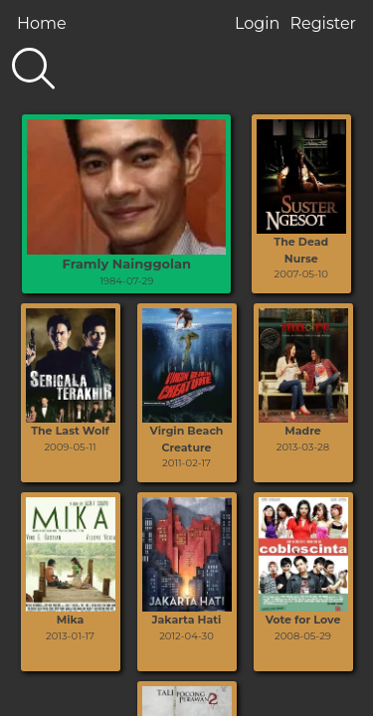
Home (42, 23)
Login (257, 23)
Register (322, 23)
